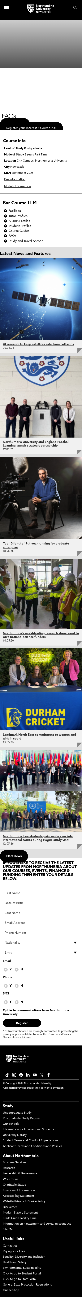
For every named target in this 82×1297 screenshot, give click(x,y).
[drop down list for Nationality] (41, 943)
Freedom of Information (19, 1190)
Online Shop (11, 1290)
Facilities (15, 211)
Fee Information (14, 179)
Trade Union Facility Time (20, 1218)
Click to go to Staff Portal (20, 1279)
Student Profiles (20, 226)
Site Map (8, 1229)
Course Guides (19, 231)
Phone (7, 977)
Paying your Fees (14, 1251)
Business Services (14, 1162)
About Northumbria (21, 1156)
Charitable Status (14, 1185)
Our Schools (11, 1124)
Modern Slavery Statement (20, 1212)
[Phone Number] (41, 933)
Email (7, 961)
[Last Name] (41, 913)
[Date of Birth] (41, 903)
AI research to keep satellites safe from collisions (38, 344)
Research (9, 1168)
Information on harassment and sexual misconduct (37, 1224)
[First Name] (41, 893)
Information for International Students (28, 1129)
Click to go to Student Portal (22, 1273)
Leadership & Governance (20, 1173)
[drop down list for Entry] (41, 952)
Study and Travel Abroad (26, 241)
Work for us (10, 1179)
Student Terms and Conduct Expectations (30, 1140)
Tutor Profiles (18, 216)
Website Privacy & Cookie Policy (24, 1201)
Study (8, 1106)
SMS (6, 993)
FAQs (12, 236)
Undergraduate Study (17, 1113)
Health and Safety (14, 1262)
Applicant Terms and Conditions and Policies (32, 1146)
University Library (15, 1135)
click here (25, 1037)
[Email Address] (41, 923)
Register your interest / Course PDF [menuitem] (31, 128)
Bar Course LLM (20, 203)
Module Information (17, 186)
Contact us (10, 1245)
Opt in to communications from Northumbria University (36, 1012)
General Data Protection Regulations (27, 1284)
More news (14, 856)
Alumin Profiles (19, 221)
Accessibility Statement (18, 1196)
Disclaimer (10, 1207)
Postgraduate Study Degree (21, 1118)
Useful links (13, 1239)
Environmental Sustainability (22, 1268)
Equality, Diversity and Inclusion (24, 1257)
